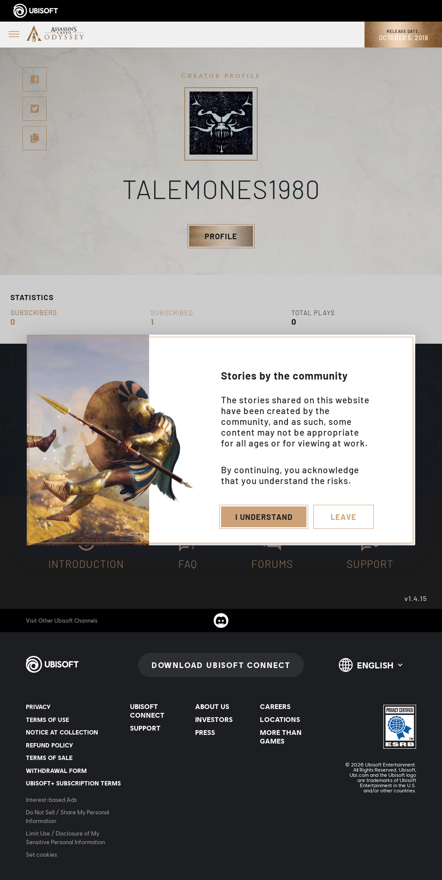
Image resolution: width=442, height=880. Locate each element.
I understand (264, 517)
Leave (344, 517)
